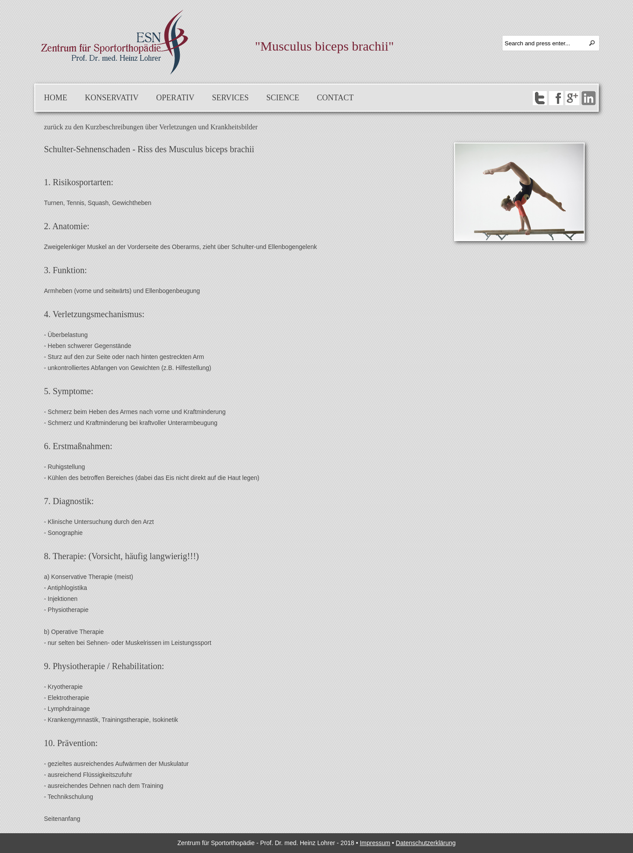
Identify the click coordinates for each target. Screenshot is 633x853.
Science (282, 97)
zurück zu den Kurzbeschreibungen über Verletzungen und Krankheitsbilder (151, 127)
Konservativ (111, 97)
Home (55, 97)
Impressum (375, 842)
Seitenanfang (62, 818)
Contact (335, 97)
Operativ (175, 97)
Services (230, 97)
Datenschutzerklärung (425, 842)
